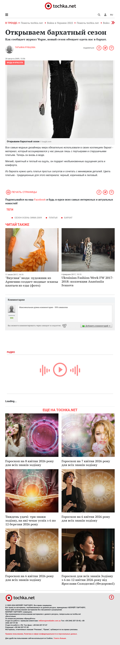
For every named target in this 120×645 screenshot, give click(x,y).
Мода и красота (15, 63)
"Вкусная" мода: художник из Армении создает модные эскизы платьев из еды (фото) (31, 281)
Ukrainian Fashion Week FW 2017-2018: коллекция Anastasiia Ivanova (87, 281)
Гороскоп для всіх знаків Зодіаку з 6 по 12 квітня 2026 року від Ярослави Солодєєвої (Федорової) (88, 580)
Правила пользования (14, 634)
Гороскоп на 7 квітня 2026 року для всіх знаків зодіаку (86, 463)
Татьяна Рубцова (25, 47)
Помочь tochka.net (32, 23)
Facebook (40, 199)
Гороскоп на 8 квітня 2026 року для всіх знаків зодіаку (29, 463)
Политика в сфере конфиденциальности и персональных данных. (50, 634)
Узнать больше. (60, 638)
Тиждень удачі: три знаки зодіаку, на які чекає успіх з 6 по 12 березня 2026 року (30, 520)
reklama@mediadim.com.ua (50, 621)
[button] (105, 14)
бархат (68, 217)
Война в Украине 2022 (60, 23)
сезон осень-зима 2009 (28, 217)
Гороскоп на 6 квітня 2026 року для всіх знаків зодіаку (86, 519)
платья (53, 217)
